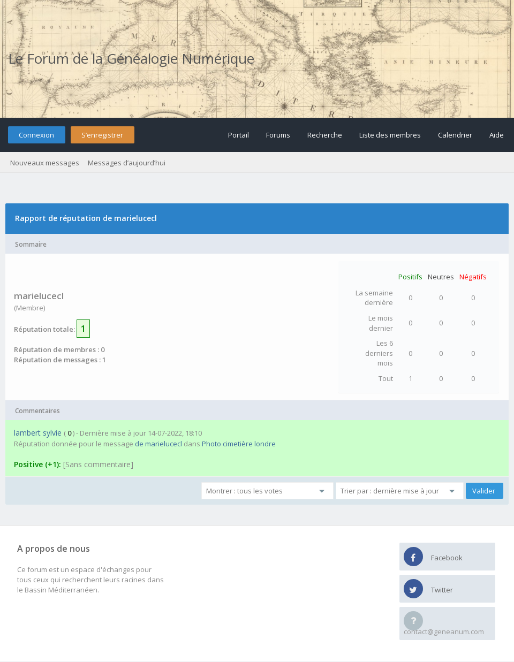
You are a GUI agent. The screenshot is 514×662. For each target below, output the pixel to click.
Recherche (324, 135)
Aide (496, 135)
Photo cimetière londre (239, 443)
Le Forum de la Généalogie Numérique (131, 58)
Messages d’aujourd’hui (126, 163)
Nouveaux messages (44, 163)
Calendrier (455, 135)
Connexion (36, 135)
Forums (278, 135)
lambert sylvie (38, 433)
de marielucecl (158, 443)
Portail (238, 135)
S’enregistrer (102, 135)
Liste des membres (390, 135)
